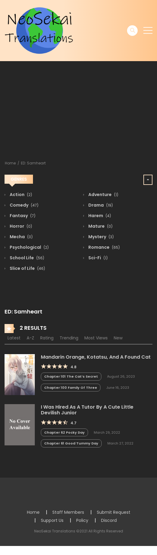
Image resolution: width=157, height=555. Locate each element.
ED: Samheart (33, 163)
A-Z (30, 338)
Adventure (102, 195)
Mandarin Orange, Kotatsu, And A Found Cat (96, 357)
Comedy (23, 205)
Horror (20, 226)
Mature (100, 226)
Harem (99, 216)
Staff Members (68, 512)
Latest (14, 338)
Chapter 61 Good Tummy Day (71, 443)
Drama (100, 205)
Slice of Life (27, 268)
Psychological (29, 247)
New (118, 338)
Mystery (100, 237)
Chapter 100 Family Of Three (70, 387)
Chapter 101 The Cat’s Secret (71, 376)
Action (20, 195)
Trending (69, 338)
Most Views (96, 338)
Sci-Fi (97, 258)
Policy (82, 520)
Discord (109, 520)
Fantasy (22, 216)
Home (10, 163)
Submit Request (113, 512)
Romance (103, 247)
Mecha (21, 237)
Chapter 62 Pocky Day (64, 432)
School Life (26, 258)
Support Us (52, 520)
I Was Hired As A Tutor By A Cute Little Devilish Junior (87, 410)
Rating (47, 338)
